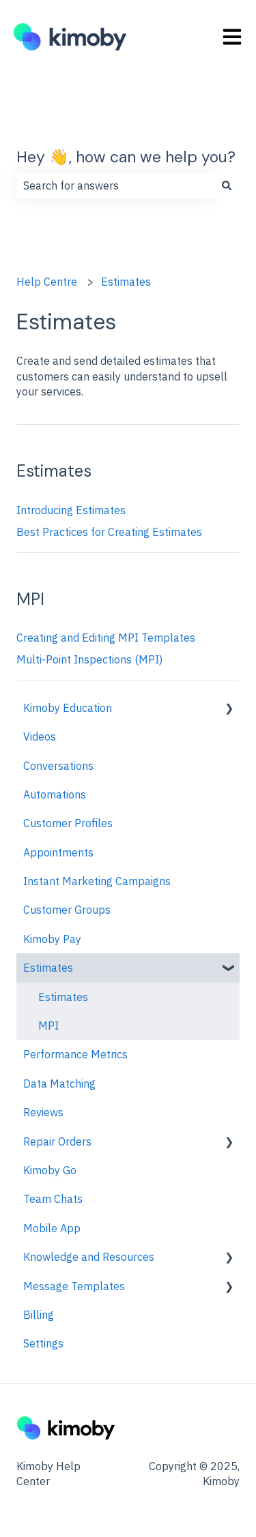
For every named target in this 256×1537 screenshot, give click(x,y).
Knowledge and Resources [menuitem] (88, 1257)
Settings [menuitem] (43, 1343)
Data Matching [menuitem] (59, 1083)
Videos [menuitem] (39, 736)
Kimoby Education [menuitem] (67, 708)
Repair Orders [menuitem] (57, 1141)
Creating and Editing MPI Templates (105, 637)
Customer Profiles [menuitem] (68, 823)
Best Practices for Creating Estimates (109, 532)
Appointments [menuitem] (58, 852)
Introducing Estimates (71, 510)
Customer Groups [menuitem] (67, 909)
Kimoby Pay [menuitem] (52, 939)
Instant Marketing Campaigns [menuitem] (97, 881)
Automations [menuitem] (54, 794)
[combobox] (115, 185)
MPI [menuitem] (48, 1025)
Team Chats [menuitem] (53, 1199)
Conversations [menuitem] (58, 766)
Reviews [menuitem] (43, 1112)
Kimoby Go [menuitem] (49, 1170)
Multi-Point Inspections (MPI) (89, 659)
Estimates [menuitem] (48, 967)
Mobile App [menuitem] (52, 1228)
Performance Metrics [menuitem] (75, 1054)
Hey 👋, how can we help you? (126, 157)
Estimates (126, 281)
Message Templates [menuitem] (74, 1286)
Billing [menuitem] (38, 1315)
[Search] (227, 185)
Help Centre (46, 281)
